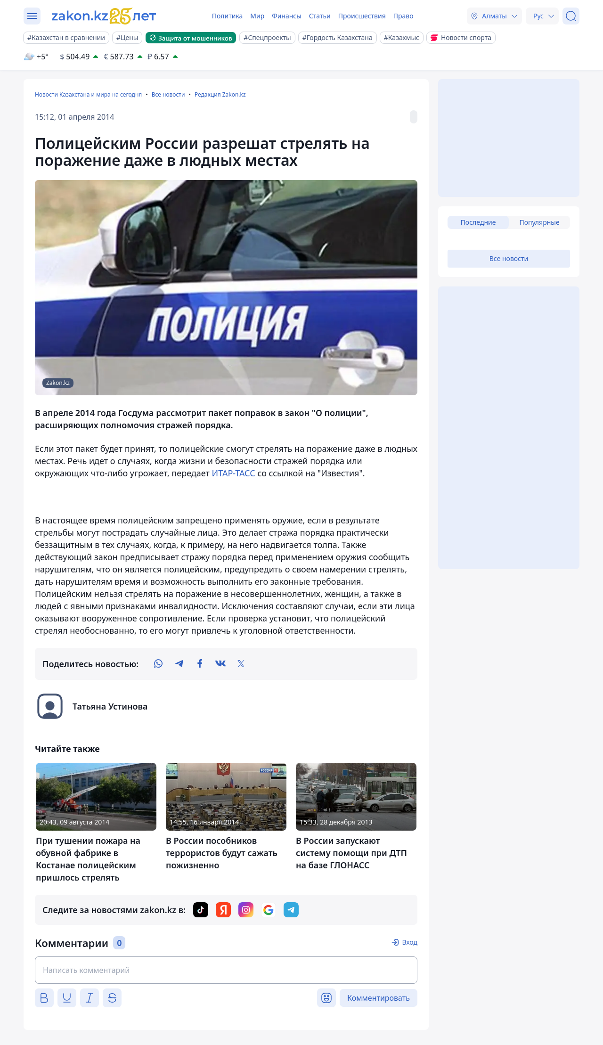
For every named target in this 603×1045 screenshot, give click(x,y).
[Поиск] (570, 16)
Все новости (168, 94)
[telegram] (179, 663)
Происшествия (362, 15)
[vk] (220, 663)
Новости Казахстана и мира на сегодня (88, 94)
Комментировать (378, 998)
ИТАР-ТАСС (233, 473)
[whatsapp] (158, 663)
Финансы (287, 15)
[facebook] (199, 663)
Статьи (320, 15)
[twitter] (241, 663)
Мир (257, 15)
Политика (227, 15)
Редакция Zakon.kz (220, 94)
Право (403, 15)
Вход (409, 942)
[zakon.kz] (105, 16)
